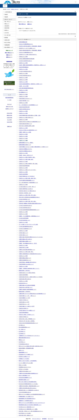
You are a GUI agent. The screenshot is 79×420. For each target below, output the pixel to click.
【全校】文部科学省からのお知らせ (26, 188)
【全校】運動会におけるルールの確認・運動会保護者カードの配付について (33, 146)
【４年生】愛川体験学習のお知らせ (26, 226)
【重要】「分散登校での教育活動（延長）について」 (29, 268)
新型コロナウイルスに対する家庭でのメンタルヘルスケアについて (32, 402)
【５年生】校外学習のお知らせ (25, 207)
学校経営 (6, 16)
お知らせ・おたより (14, 9)
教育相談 (6, 37)
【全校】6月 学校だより (23, 308)
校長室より (6, 30)
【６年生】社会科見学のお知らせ (25, 60)
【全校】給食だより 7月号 (24, 302)
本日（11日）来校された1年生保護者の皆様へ (28, 381)
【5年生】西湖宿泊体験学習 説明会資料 (26, 58)
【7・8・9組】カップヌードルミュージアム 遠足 (28, 224)
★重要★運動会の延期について (25, 144)
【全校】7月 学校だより (23, 299)
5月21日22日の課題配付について (25, 377)
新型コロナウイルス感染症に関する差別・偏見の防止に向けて (31, 346)
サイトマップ (50, 418)
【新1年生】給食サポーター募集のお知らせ (27, 190)
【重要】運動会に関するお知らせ (25, 239)
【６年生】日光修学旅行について (25, 228)
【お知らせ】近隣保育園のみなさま (26, 44)
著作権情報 (44, 418)
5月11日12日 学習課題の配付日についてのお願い (28, 383)
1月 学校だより (22, 329)
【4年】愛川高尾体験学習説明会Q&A (26, 88)
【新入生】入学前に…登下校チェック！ (26, 314)
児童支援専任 (6, 25)
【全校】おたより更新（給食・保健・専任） (27, 178)
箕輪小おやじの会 (9, 106)
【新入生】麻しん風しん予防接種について (27, 318)
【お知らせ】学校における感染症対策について (28, 130)
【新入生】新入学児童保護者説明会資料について (28, 323)
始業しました (21, 350)
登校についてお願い (23, 365)
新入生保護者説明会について (24, 327)
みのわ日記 (6, 32)
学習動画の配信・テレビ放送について (26, 396)
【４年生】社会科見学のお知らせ (25, 71)
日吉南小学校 (9, 117)
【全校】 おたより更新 (23, 86)
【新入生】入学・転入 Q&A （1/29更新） (27, 320)
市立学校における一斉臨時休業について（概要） (28, 409)
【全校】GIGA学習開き (23, 174)
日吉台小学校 (9, 113)
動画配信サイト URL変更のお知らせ (26, 400)
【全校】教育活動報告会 (23, 67)
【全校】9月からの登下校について (25, 287)
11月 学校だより (22, 333)
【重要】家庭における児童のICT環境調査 (27, 285)
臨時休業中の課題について (24, 379)
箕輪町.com (9, 126)
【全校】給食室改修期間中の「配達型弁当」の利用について (30, 83)
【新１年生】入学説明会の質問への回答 (26, 125)
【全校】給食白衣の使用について (25, 123)
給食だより (29, 24)
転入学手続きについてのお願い (25, 413)
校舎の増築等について (8, 47)
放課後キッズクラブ (9, 108)
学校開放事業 (7, 44)
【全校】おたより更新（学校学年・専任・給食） (28, 163)
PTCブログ (9, 104)
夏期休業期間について (23, 352)
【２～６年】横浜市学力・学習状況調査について (28, 182)
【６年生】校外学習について (24, 199)
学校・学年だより (7, 21)
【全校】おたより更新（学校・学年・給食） (27, 195)
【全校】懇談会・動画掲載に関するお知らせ (27, 262)
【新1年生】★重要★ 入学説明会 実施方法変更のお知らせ (30, 203)
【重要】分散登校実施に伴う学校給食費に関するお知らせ (30, 253)
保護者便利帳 (9, 61)
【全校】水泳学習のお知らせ (24, 109)
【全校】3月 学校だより (23, 316)
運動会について (22, 339)
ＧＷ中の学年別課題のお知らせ (25, 392)
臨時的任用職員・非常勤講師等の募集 (26, 348)
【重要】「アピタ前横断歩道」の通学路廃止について (29, 216)
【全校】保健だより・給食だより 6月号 (26, 306)
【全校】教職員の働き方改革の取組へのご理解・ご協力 (29, 115)
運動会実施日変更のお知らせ (24, 337)
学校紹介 (6, 14)
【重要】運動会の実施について (25, 258)
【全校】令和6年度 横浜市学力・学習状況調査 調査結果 (30, 50)
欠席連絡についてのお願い (24, 358)
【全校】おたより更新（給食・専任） (26, 251)
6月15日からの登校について (24, 356)
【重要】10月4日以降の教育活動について (27, 249)
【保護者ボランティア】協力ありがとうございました (29, 335)
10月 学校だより (22, 341)
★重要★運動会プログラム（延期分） (26, 142)
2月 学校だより (22, 325)
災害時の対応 (7, 40)
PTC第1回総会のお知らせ (24, 344)
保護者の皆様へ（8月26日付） (25, 291)
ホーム (5, 5)
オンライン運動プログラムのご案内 (26, 362)
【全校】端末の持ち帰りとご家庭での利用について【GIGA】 (31, 276)
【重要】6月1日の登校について (25, 371)
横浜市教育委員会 (9, 97)
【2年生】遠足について (23, 234)
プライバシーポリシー (36, 418)
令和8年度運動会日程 (23, 41)
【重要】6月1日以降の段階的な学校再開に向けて (28, 373)
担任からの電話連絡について (24, 375)
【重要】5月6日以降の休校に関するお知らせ (27, 388)
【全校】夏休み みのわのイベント (25, 98)
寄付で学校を (6, 89)
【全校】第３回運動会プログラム (25, 148)
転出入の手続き (7, 42)
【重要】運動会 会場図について (25, 241)
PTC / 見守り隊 (7, 35)
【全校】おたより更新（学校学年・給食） (27, 157)
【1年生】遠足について (23, 232)
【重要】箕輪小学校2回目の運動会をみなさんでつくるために (31, 237)
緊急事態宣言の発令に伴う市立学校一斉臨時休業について (30, 404)
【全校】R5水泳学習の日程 (24, 107)
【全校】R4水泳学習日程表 (24, 165)
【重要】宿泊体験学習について (25, 260)
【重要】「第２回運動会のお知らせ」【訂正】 (28, 243)
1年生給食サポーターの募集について (26, 354)
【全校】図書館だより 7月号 (24, 297)
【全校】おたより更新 (23, 56)
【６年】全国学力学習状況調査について (26, 180)
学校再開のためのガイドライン (25, 367)
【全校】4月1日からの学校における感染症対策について (30, 121)
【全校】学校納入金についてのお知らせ (26, 176)
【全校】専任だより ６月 (24, 304)
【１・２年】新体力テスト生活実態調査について (28, 104)
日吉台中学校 (9, 122)
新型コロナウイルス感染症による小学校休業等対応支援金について (32, 394)
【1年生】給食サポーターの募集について (27, 310)
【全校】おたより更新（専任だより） (26, 117)
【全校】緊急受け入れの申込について (26, 264)
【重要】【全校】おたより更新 (25, 132)
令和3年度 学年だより (23, 283)
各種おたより (6, 23)
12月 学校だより (22, 331)
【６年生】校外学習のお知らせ (25, 75)
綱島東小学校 (9, 115)
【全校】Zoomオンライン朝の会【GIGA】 (27, 272)
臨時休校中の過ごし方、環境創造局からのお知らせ (29, 390)
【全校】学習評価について (24, 100)
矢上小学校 (9, 119)
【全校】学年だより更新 (23, 247)
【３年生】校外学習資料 (23, 218)
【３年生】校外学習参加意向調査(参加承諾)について (29, 209)
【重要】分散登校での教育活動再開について (27, 289)
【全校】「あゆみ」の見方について (26, 155)
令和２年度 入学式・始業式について (26, 415)
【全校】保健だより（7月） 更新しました (27, 295)
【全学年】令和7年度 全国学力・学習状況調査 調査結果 (30, 46)
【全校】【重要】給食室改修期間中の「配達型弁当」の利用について (32, 65)
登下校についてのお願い (23, 369)
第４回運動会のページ (23, 92)
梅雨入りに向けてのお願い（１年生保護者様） (28, 360)
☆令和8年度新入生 (8, 12)
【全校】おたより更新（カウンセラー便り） (27, 169)
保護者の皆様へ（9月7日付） (24, 270)
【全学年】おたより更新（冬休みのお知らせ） (28, 54)
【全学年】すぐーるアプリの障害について (27, 48)
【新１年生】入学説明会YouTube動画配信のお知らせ (29, 197)
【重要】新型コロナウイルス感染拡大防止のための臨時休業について (32, 293)
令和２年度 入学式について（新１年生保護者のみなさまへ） (31, 411)
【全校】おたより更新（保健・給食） (26, 159)
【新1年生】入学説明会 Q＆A (25, 192)
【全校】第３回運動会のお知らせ (25, 151)
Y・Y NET (9, 99)
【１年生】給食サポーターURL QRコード (27, 186)
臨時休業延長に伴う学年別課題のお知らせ (27, 398)
